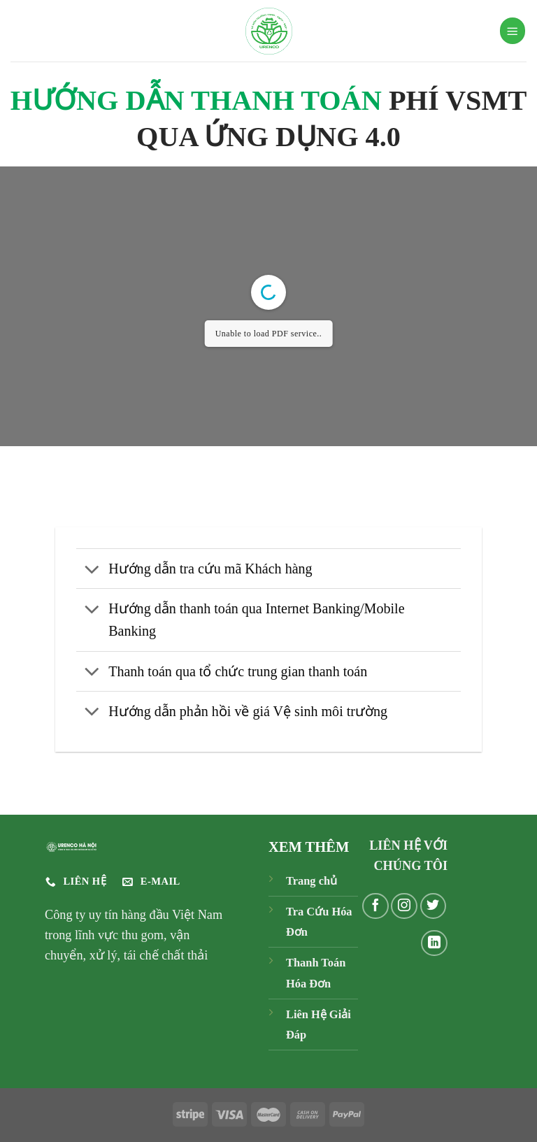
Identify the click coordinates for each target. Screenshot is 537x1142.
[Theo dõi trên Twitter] (433, 906)
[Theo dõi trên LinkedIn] (434, 943)
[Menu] (512, 30)
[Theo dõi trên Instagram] (404, 906)
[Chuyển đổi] (92, 570)
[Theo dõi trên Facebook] (375, 906)
